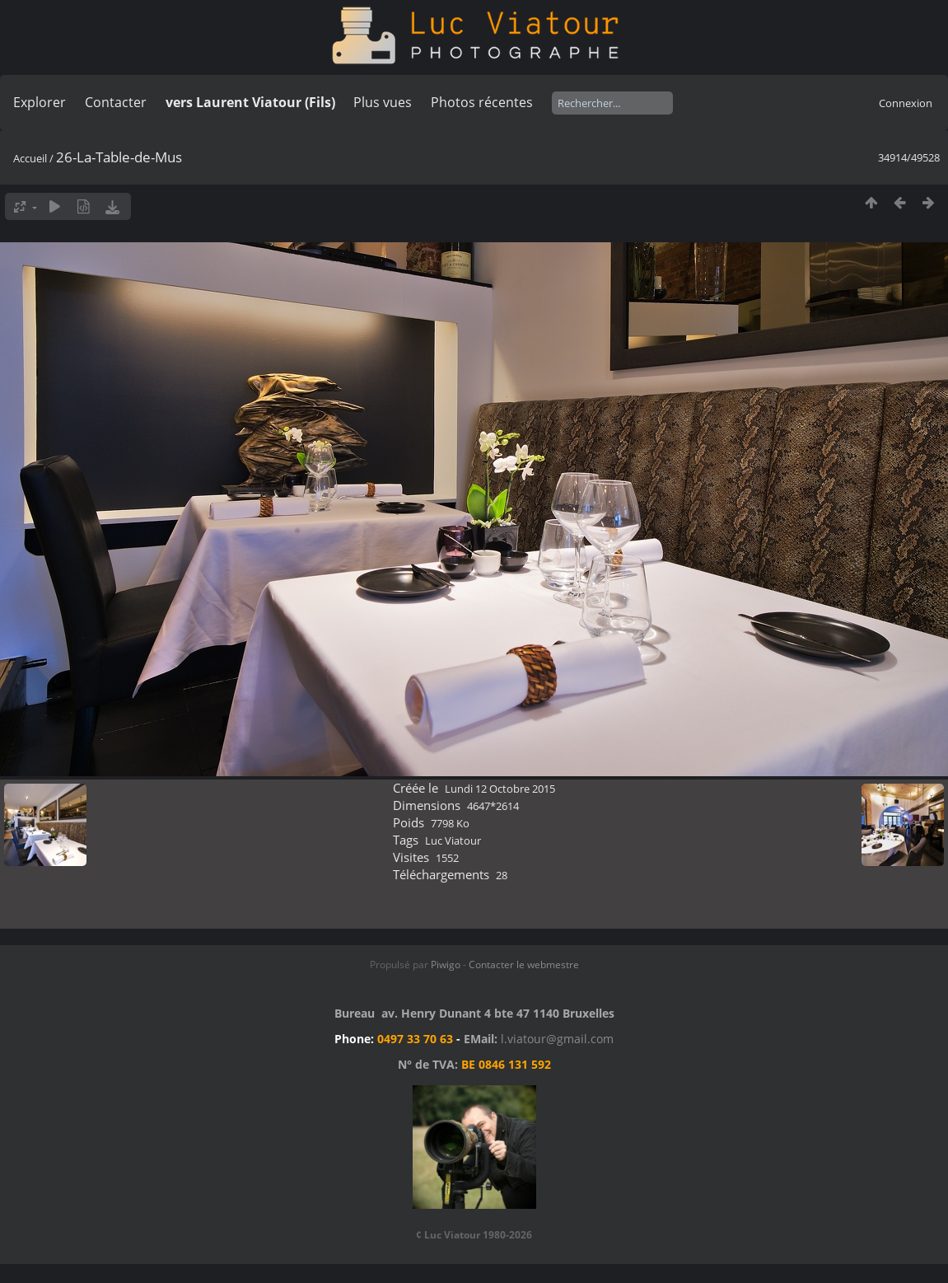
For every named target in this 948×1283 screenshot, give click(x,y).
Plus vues (382, 102)
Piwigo (445, 965)
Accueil (30, 158)
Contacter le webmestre (524, 965)
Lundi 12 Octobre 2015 (500, 788)
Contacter (116, 102)
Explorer (39, 102)
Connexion (905, 103)
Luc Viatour (453, 840)
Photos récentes (482, 102)
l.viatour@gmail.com (557, 1039)
